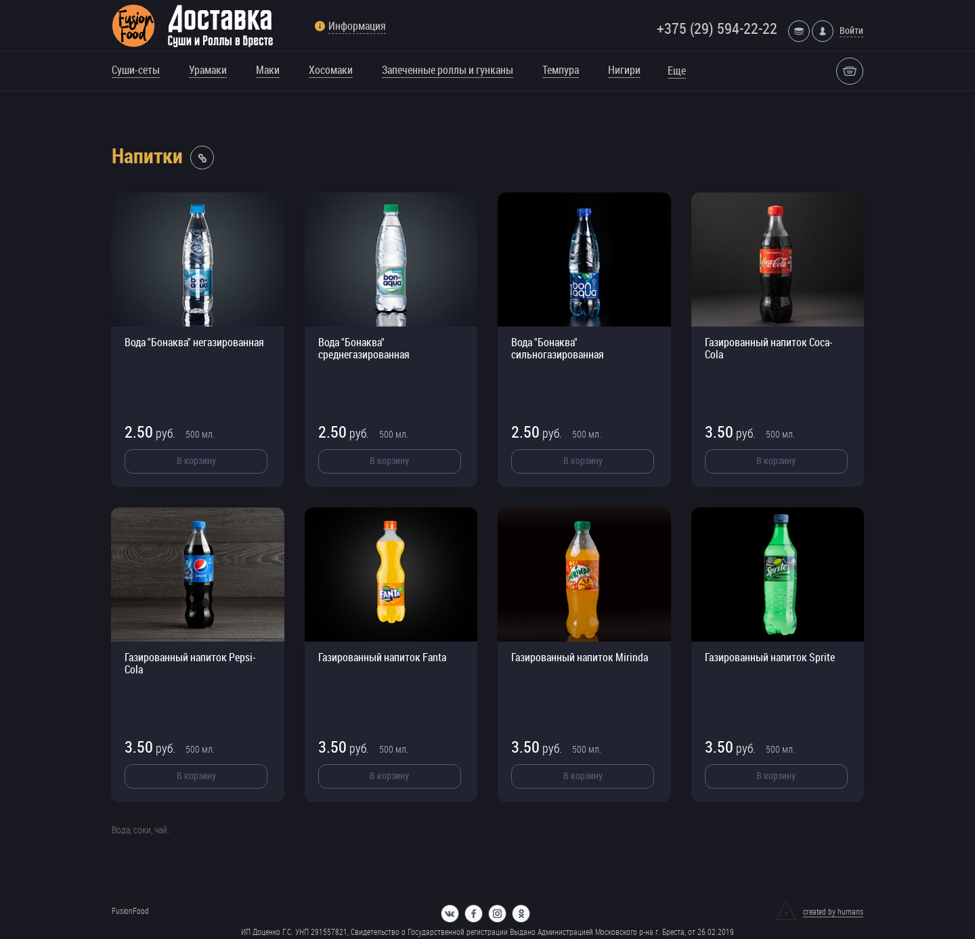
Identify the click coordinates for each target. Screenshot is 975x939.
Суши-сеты (136, 69)
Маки (268, 69)
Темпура (560, 69)
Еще (677, 70)
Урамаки (208, 69)
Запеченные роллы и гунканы (447, 69)
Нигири (624, 69)
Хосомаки (331, 69)
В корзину (196, 460)
